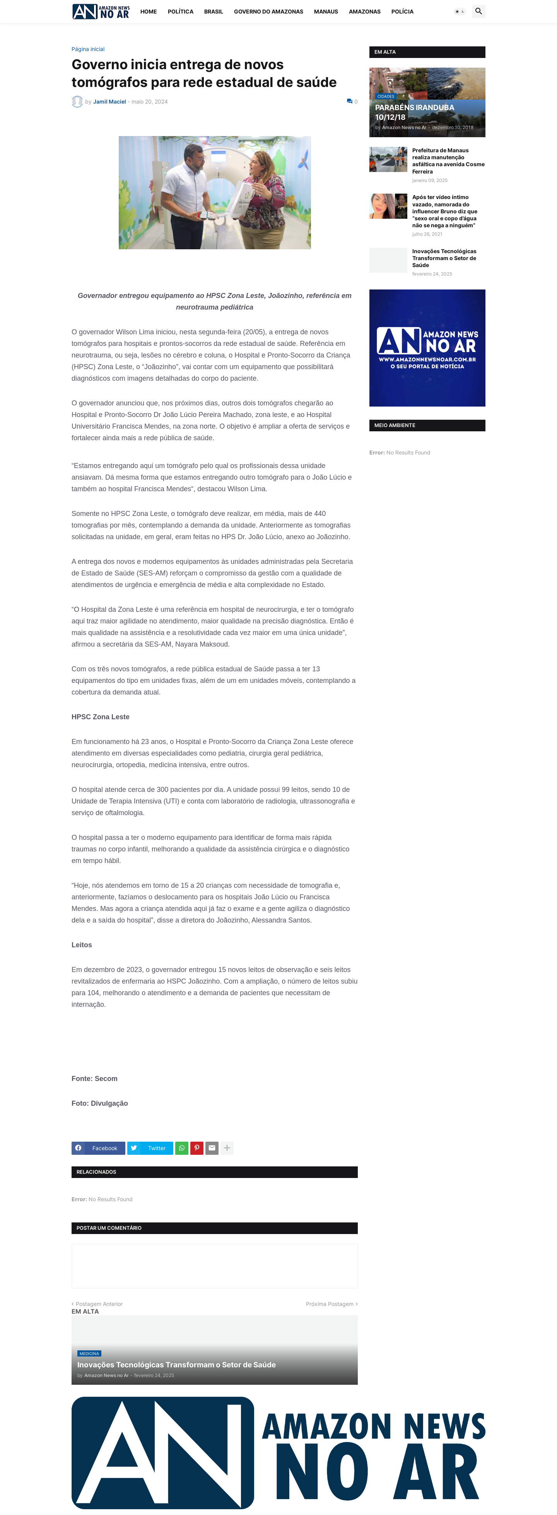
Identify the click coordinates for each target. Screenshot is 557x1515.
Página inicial (88, 49)
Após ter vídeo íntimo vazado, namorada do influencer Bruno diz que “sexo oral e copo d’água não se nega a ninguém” (444, 211)
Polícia (402, 11)
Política (180, 11)
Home (148, 11)
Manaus (326, 11)
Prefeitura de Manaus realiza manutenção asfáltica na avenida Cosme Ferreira (448, 161)
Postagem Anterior (99, 1304)
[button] (459, 11)
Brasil (213, 11)
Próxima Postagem (330, 1304)
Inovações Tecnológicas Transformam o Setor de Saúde (444, 258)
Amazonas (365, 11)
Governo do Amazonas (268, 11)
